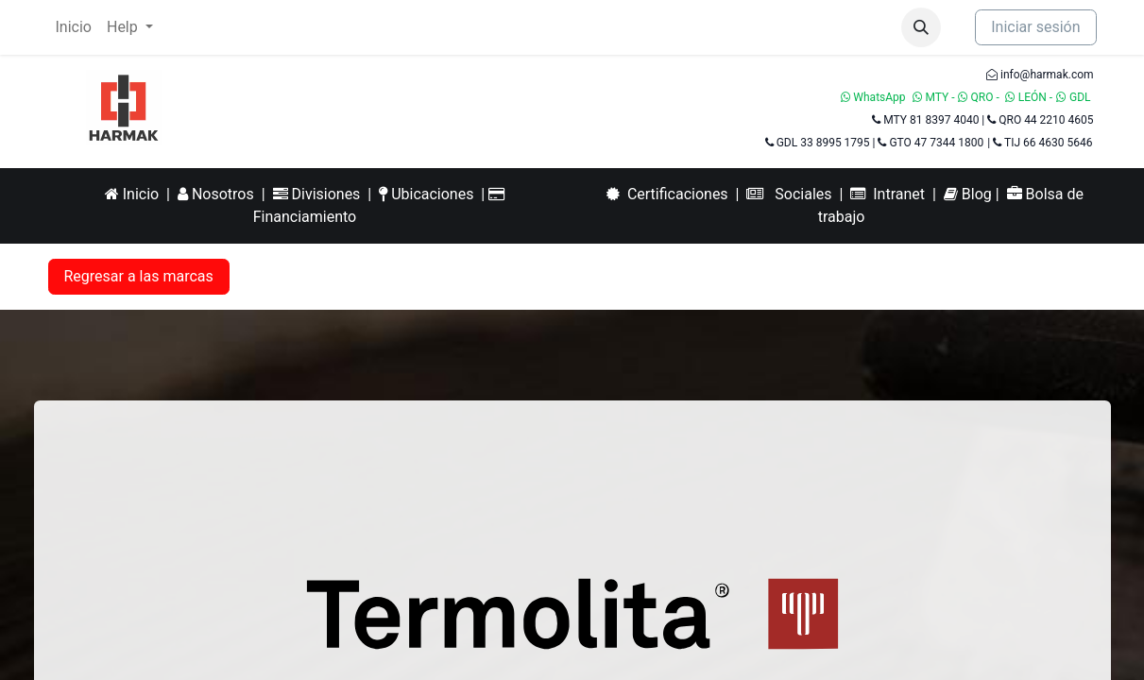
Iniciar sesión (1035, 27)
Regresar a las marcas (138, 276)
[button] (921, 27)
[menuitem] (73, 27)
